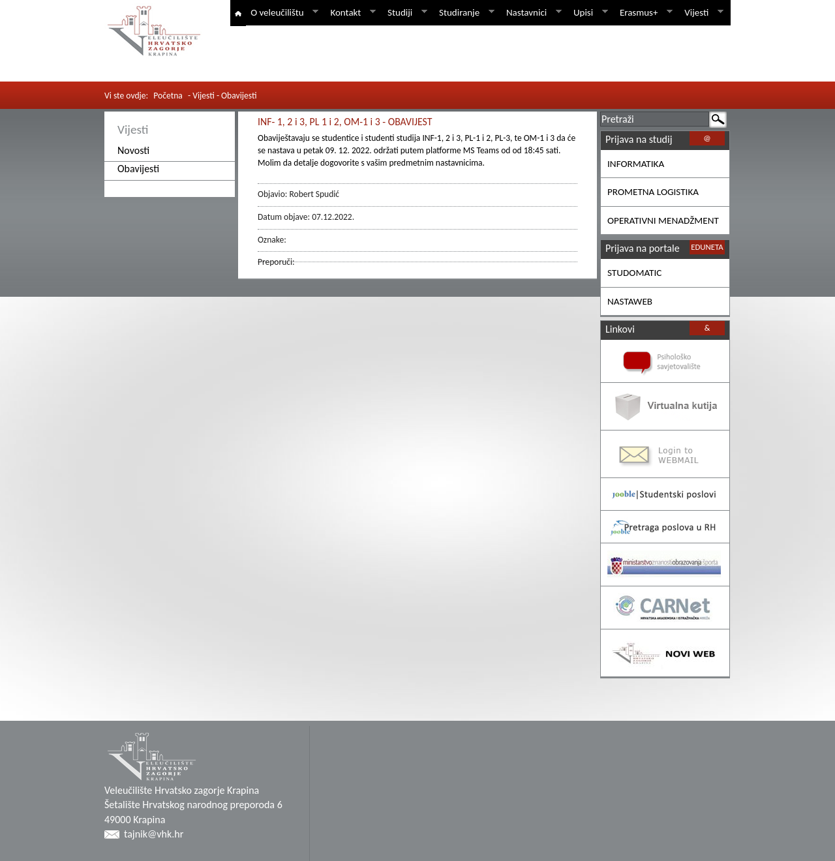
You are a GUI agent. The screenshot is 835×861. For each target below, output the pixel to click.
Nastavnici (532, 12)
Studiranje (464, 12)
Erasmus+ (644, 12)
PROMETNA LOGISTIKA (653, 192)
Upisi (588, 12)
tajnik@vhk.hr (153, 834)
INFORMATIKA (635, 164)
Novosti (133, 150)
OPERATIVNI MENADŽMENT (663, 220)
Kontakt (350, 12)
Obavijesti (138, 168)
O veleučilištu (282, 12)
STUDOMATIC (634, 273)
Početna (168, 95)
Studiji (405, 12)
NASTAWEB (629, 301)
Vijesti (701, 12)
